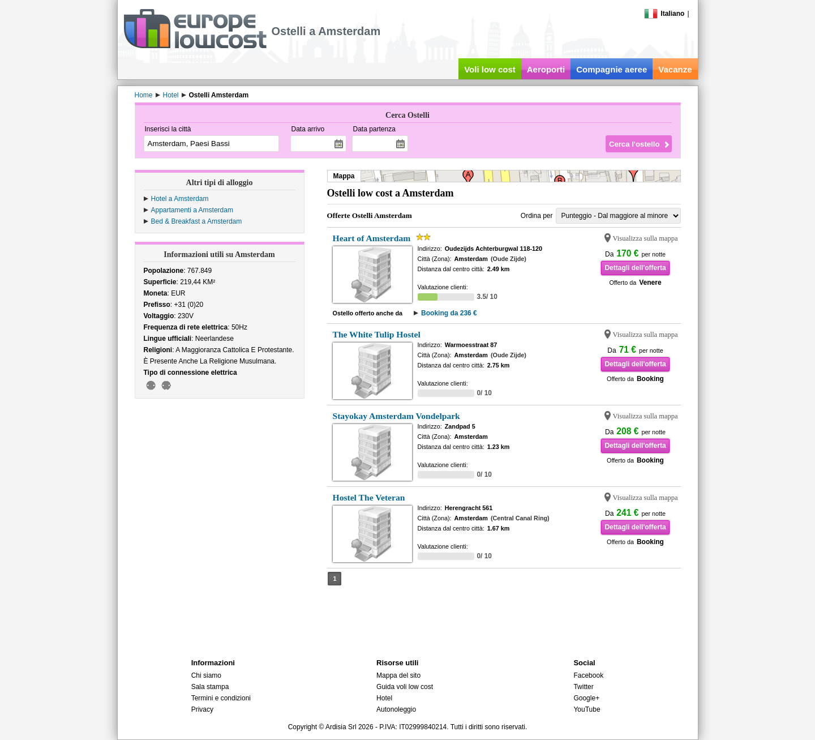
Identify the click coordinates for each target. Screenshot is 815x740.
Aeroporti (546, 69)
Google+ (586, 698)
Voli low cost (490, 69)
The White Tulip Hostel (377, 334)
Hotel (384, 698)
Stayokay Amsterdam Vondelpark (396, 416)
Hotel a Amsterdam (180, 199)
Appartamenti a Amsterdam (192, 210)
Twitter (583, 687)
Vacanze (675, 69)
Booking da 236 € (449, 313)
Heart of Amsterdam (372, 238)
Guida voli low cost (404, 687)
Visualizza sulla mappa (645, 238)
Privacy (202, 709)
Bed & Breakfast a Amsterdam (196, 221)
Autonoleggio (396, 709)
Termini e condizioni (221, 698)
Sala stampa (210, 687)
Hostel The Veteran (369, 497)
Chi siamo (206, 675)
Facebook (588, 675)
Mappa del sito (398, 675)
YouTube (586, 709)
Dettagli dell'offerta (635, 268)
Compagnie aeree (611, 69)
